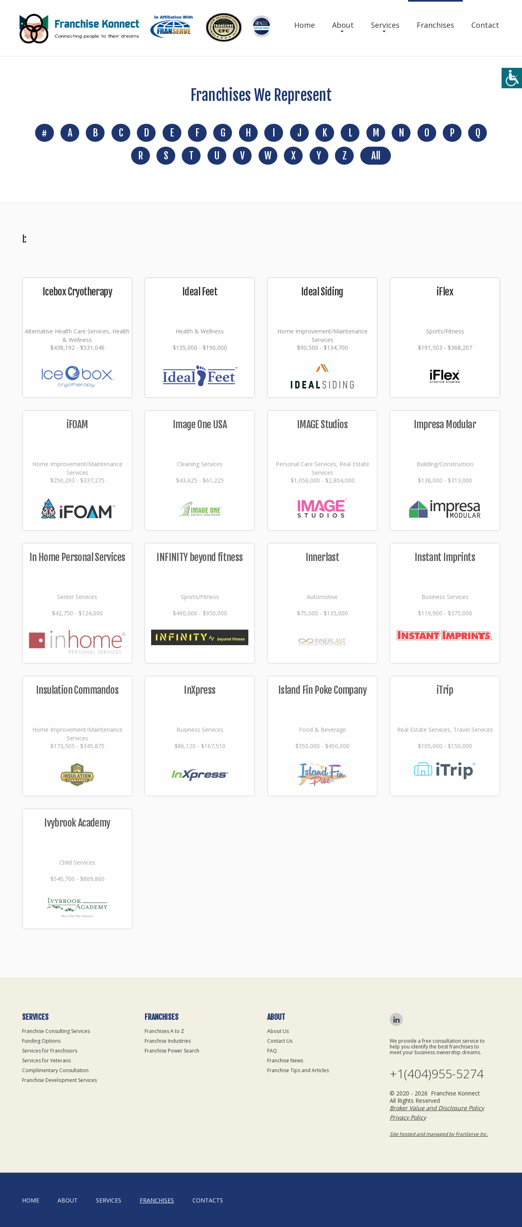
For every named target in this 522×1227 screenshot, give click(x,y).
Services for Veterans (46, 1060)
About (343, 25)
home (30, 1200)
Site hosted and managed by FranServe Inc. (439, 1134)
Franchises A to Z (164, 1031)
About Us (278, 1031)
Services (385, 25)
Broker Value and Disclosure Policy (437, 1108)
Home (304, 25)
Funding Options (41, 1040)
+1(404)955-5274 (437, 1074)
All (375, 156)
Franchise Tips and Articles (298, 1070)
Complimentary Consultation (55, 1070)
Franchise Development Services (59, 1080)
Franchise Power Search (172, 1050)
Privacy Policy (408, 1117)
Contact (485, 25)
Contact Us (279, 1040)
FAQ (272, 1050)
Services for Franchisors (49, 1050)
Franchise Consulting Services (56, 1031)
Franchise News (285, 1060)
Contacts (207, 1200)
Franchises (435, 25)
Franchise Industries (168, 1040)
